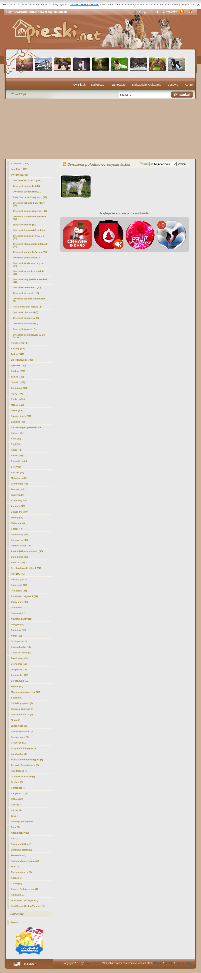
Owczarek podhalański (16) (27, 257)
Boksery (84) (17, 433)
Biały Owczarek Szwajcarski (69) (30, 197)
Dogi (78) (16, 444)
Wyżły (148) (17, 393)
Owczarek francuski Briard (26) (29, 230)
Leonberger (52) (19, 483)
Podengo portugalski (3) (23, 821)
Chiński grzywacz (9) (22, 703)
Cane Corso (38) (19, 557)
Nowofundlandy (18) (21, 619)
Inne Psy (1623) (19, 169)
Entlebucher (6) (19, 754)
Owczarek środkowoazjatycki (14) (28, 264)
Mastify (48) (17, 517)
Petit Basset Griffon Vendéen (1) (28, 906)
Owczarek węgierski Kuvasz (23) (30, 252)
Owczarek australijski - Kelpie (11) (28, 272)
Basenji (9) (16, 697)
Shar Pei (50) (18, 495)
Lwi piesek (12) (19, 669)
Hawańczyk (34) (19, 579)
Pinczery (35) (18, 574)
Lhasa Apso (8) (19, 726)
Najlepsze (97, 84)
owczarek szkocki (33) (24, 224)
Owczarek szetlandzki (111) (27, 191)
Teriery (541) (17, 354)
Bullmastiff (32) (19, 585)
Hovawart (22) (18, 613)
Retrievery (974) (19, 343)
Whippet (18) (17, 624)
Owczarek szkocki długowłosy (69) (29, 204)
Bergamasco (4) (19, 793)
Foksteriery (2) (18, 855)
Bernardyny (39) (19, 540)
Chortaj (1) (16, 883)
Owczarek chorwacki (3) (25, 312)
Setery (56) (16, 467)
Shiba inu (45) (18, 523)
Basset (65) (17, 455)
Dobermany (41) (19, 534)
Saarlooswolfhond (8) (22, 731)
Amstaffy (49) (18, 506)
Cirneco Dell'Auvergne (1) (24, 889)
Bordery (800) (18, 348)
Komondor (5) (18, 788)
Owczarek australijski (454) (27, 180)
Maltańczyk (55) (19, 478)
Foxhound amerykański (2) (25, 861)
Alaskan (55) (17, 472)
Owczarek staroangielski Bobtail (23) (30, 245)
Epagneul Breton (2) (21, 850)
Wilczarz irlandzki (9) (22, 714)
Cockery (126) (18, 399)
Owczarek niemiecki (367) (26, 186)
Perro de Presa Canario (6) (25, 765)
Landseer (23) (18, 607)
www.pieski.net (93, 963)
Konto (189, 84)
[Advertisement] (100, 129)
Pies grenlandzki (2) (21, 872)
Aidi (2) (14, 838)
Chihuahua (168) (19, 388)
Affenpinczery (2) (20, 833)
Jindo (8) (15, 720)
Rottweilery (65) (19, 461)
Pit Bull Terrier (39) (21, 545)
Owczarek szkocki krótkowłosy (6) (29, 299)
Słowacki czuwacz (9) (22, 709)
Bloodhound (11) (20, 681)
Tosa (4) (15, 816)
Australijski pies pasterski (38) (27, 551)
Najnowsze (118, 84)
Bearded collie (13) (21, 647)
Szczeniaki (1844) (20, 163)
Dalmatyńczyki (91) (21, 416)
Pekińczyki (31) (19, 590)
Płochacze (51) (18, 489)
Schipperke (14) (19, 641)
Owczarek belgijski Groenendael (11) (30, 280)
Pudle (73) (16, 450)
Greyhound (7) (18, 743)
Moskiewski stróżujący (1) (24, 900)
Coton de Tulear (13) (21, 652)
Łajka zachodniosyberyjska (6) (27, 759)
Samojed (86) (18, 422)
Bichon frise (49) (19, 512)
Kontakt (168, 963)
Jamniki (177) (18, 382)
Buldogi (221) (18, 371)
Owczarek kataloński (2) (25, 323)
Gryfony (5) (17, 782)
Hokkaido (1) (17, 895)
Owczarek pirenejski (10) (26, 293)
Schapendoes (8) (20, 737)
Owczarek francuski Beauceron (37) (29, 217)
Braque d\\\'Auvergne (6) (24, 748)
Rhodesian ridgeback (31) (24, 596)
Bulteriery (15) (18, 630)
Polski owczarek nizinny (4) (27, 306)
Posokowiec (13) (19, 658)
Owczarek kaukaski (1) (25, 329)
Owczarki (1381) (19, 175)
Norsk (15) (16, 636)
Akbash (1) (16, 878)
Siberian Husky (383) (22, 360)
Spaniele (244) (18, 365)
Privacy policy (183, 963)
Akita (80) (16, 438)
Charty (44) (17, 529)
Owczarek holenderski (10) (27, 287)
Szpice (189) (17, 376)
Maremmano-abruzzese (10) (25, 692)
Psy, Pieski (79, 84)
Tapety (14, 922)
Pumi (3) (15, 827)
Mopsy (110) (17, 405)
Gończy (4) (16, 804)
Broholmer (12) (19, 664)
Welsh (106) (17, 410)
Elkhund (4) (17, 799)
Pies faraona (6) (19, 771)
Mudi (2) (15, 866)
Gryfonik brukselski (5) (23, 776)
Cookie (158, 963)
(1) (29, 336)
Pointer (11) (17, 686)
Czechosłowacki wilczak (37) (26, 568)
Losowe (173, 84)
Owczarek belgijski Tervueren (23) (28, 237)
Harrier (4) (16, 810)
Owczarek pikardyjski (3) (26, 318)
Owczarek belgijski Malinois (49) (30, 211)
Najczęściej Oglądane (146, 84)
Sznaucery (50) (19, 500)
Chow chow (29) (19, 602)
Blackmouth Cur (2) (21, 844)
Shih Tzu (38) (18, 562)
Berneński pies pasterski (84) (26, 427)
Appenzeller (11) (19, 675)
